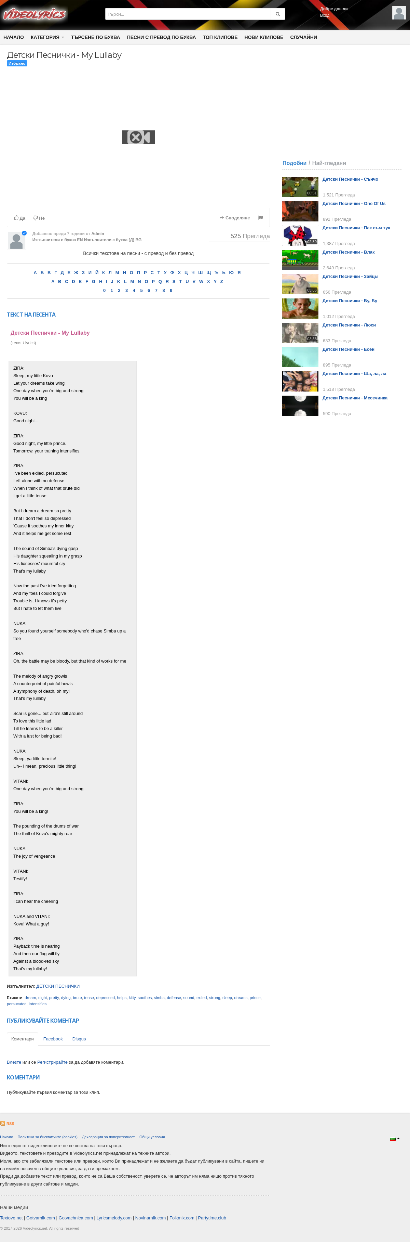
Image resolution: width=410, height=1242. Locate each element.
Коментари (22, 1038)
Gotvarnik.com (40, 1217)
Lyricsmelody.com (114, 1217)
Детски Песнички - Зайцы (351, 276)
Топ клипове (220, 37)
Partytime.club (212, 1217)
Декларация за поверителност (108, 1137)
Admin (97, 233)
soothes (145, 997)
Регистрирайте (52, 1062)
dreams (240, 997)
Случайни (303, 37)
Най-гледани (329, 163)
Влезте (14, 1062)
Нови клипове (264, 37)
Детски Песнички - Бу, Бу (350, 300)
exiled (201, 997)
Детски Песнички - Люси (349, 325)
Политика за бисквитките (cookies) (47, 1137)
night (42, 997)
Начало (13, 37)
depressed (105, 997)
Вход (324, 15)
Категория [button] (47, 37)
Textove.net (11, 1217)
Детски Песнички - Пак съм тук (356, 227)
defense (174, 997)
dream (30, 997)
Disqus (79, 1038)
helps (121, 997)
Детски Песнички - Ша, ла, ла (354, 373)
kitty (132, 997)
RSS (7, 1124)
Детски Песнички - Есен (348, 349)
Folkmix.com (181, 1217)
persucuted (17, 1003)
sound (188, 997)
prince (255, 997)
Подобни (294, 163)
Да (19, 218)
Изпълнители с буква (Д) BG (113, 240)
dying (66, 997)
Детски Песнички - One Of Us (354, 203)
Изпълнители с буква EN (57, 240)
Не (39, 218)
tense (89, 997)
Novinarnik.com (150, 1217)
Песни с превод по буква (161, 37)
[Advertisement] (204, 463)
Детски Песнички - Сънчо (350, 179)
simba (159, 997)
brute (77, 997)
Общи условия (152, 1137)
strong (214, 997)
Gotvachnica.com (76, 1217)
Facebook (53, 1038)
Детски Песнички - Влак (348, 252)
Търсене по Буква (95, 37)
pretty (54, 997)
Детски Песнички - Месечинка (355, 397)
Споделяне (234, 217)
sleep (227, 997)
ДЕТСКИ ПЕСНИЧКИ (58, 986)
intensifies (37, 1003)
